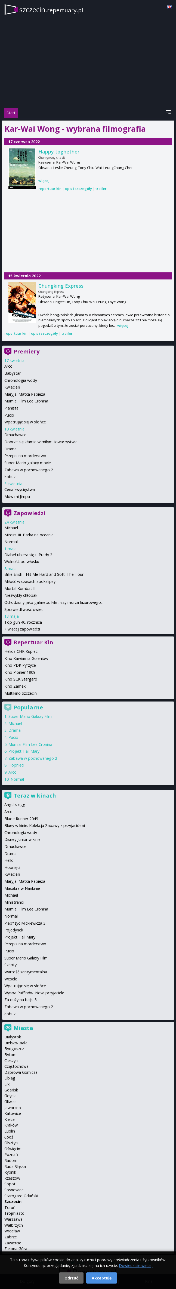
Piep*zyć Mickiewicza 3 (24, 923)
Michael (11, 527)
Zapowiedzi (29, 513)
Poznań (11, 1154)
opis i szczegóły (78, 188)
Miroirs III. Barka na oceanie (29, 534)
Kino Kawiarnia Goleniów (26, 658)
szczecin (51, 9)
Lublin (9, 1131)
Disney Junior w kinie (22, 839)
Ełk (7, 1084)
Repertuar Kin (33, 642)
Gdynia (10, 1095)
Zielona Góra (15, 1248)
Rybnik (10, 1172)
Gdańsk (11, 1090)
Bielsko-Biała (15, 1042)
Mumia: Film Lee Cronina (26, 401)
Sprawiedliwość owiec (23, 609)
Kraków (11, 1125)
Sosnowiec (13, 1189)
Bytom (10, 1054)
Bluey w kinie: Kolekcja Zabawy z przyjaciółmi (44, 825)
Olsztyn (11, 1142)
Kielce (9, 1119)
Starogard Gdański (21, 1195)
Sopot (10, 1183)
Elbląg (9, 1078)
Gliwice (10, 1101)
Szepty (10, 964)
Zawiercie (12, 1242)
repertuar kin (49, 188)
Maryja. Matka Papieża (24, 394)
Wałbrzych (13, 1225)
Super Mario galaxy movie (27, 462)
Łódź (8, 1137)
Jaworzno (12, 1107)
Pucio (9, 415)
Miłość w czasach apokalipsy (29, 581)
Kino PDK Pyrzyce (20, 665)
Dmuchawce (15, 434)
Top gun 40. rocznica (23, 622)
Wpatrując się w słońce (25, 421)
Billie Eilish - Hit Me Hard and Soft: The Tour (44, 574)
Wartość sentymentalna (25, 971)
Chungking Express (61, 285)
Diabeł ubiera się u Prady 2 (28, 554)
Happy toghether (58, 151)
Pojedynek (13, 930)
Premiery (26, 351)
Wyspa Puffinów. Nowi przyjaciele (34, 992)
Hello (9, 860)
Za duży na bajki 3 (20, 999)
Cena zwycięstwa (19, 489)
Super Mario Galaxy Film (30, 716)
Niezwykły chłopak (20, 595)
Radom (10, 1160)
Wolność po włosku (21, 561)
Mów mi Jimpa (17, 496)
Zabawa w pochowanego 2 (28, 469)
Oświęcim (12, 1148)
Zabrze (10, 1236)
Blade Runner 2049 (21, 818)
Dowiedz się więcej (136, 1265)
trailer (101, 188)
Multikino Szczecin (20, 693)
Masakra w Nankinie (22, 888)
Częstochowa (16, 1066)
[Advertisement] (88, 232)
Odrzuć (71, 1278)
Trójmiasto (14, 1213)
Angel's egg (14, 804)
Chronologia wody (20, 380)
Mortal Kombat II (19, 588)
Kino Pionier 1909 (19, 672)
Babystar (12, 373)
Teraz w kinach (35, 795)
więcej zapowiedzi (24, 629)
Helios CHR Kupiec (21, 651)
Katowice (12, 1113)
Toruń (10, 1207)
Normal (11, 541)
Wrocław (12, 1230)
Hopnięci (16, 765)
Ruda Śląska (15, 1166)
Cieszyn (11, 1060)
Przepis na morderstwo (25, 455)
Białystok (12, 1036)
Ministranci (14, 902)
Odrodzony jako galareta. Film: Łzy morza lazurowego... (53, 602)
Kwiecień (12, 387)
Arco (8, 366)
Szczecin (12, 1201)
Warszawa (13, 1219)
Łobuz (10, 476)
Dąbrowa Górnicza (21, 1072)
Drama (10, 448)
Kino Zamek (15, 686)
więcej (44, 180)
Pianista (11, 408)
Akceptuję (102, 1278)
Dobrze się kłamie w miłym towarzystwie (41, 441)
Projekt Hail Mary (23, 751)
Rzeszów (12, 1178)
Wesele (10, 979)
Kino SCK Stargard (20, 679)
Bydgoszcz (14, 1048)
